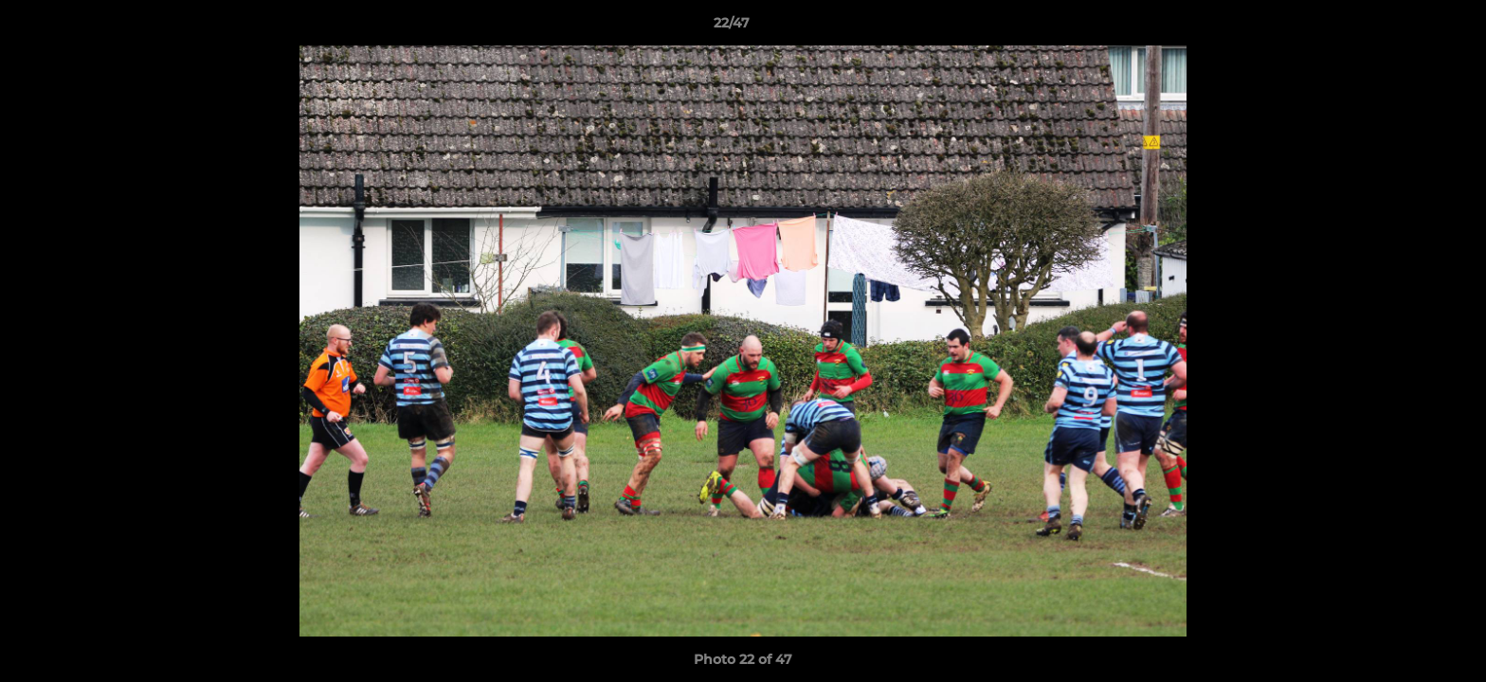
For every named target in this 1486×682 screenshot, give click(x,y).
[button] (1406, 27)
